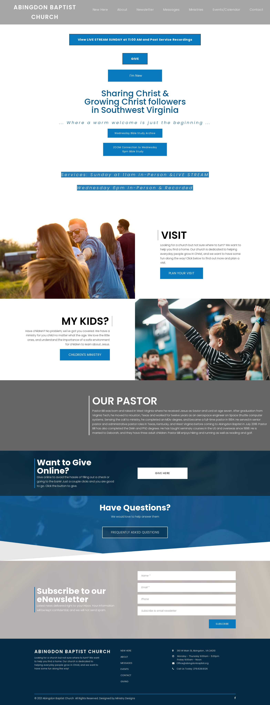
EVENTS (125, 669)
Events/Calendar (226, 9)
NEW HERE (126, 650)
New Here (100, 9)
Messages (171, 9)
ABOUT (124, 656)
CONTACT (126, 675)
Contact (256, 9)
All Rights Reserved (86, 698)
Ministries (196, 9)
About (122, 9)
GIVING (124, 681)
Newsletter (145, 9)
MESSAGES (126, 663)
